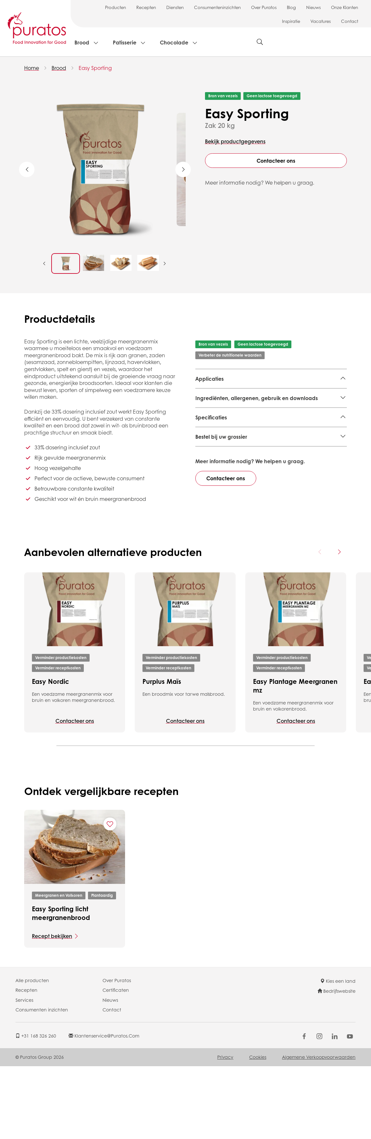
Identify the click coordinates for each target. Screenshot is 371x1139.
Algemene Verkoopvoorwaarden (319, 1130)
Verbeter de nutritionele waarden (230, 355)
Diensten (175, 7)
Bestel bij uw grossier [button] (221, 529)
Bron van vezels (223, 96)
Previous (26, 169)
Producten (115, 7)
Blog (291, 7)
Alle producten (32, 1053)
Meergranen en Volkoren (226, 394)
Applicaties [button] (209, 378)
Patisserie (124, 42)
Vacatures (320, 21)
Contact (349, 21)
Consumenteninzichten (217, 7)
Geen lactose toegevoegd (272, 96)
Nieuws (313, 7)
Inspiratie (291, 21)
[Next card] (339, 624)
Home (31, 68)
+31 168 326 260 (35, 1108)
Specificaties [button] (211, 440)
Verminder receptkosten (58, 740)
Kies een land (338, 1053)
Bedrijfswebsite (336, 1063)
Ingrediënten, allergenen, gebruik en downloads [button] (256, 421)
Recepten (146, 7)
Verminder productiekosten (60, 730)
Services (24, 1072)
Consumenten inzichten (41, 1082)
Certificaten (116, 1062)
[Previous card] (320, 624)
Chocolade (174, 42)
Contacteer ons (276, 160)
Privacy (225, 1130)
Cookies (257, 1130)
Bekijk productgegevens (235, 141)
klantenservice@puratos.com (104, 1108)
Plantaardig (102, 968)
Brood (81, 42)
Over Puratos (264, 7)
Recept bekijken (52, 1008)
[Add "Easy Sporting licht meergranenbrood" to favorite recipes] (110, 897)
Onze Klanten (344, 7)
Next (183, 169)
